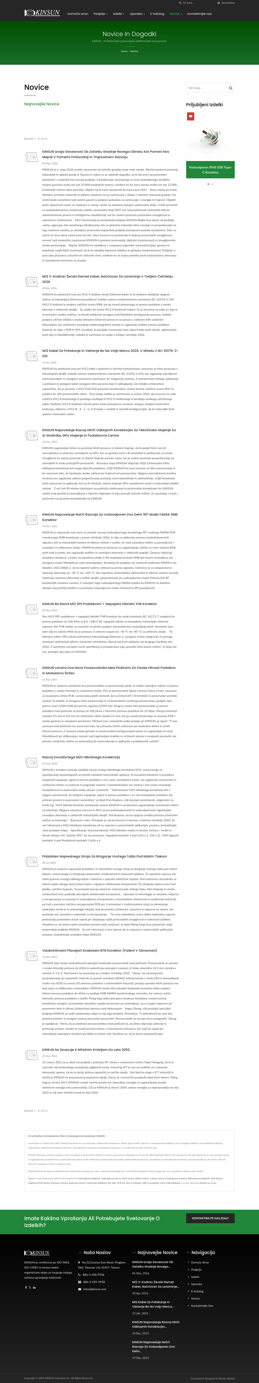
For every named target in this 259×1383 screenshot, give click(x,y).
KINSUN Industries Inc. (58, 1378)
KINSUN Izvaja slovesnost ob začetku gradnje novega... (152, 1264)
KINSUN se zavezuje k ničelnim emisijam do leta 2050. (86, 1049)
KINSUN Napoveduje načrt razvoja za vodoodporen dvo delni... (153, 1346)
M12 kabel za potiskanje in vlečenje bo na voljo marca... (153, 1304)
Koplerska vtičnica (77, 1183)
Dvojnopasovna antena (176, 1178)
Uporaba (137, 14)
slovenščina (228, 2)
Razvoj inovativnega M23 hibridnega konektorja (81, 757)
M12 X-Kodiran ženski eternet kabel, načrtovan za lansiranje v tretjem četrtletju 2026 (107, 279)
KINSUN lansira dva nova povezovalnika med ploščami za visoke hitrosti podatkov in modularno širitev (109, 670)
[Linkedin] (34, 1287)
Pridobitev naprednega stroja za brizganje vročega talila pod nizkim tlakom (104, 856)
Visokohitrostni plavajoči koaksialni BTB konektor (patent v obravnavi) (99, 950)
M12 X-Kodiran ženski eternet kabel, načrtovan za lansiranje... (155, 1284)
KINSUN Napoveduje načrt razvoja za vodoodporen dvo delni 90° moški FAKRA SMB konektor (110, 517)
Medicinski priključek (97, 1183)
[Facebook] (26, 1287)
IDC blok (112, 1183)
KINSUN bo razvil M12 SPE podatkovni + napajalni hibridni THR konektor (99, 604)
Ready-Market (227, 1378)
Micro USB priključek (170, 1183)
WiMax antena (142, 1178)
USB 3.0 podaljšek (150, 1183)
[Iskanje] (180, 3)
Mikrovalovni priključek (199, 1178)
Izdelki (118, 14)
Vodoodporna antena (111, 1178)
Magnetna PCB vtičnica (39, 1183)
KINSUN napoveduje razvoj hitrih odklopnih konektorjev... (156, 1324)
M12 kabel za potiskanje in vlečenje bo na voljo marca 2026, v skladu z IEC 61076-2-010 (110, 353)
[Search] (199, 3)
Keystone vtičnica (59, 1183)
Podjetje (101, 14)
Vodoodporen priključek (89, 1178)
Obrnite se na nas (208, 1183)
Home (124, 51)
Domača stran (78, 14)
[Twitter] (30, 1287)
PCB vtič (121, 1183)
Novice (176, 14)
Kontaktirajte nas (199, 14)
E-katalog (157, 14)
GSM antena (128, 1178)
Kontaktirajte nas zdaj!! (210, 1218)
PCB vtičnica (217, 1178)
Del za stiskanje (133, 1183)
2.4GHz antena (157, 1178)
